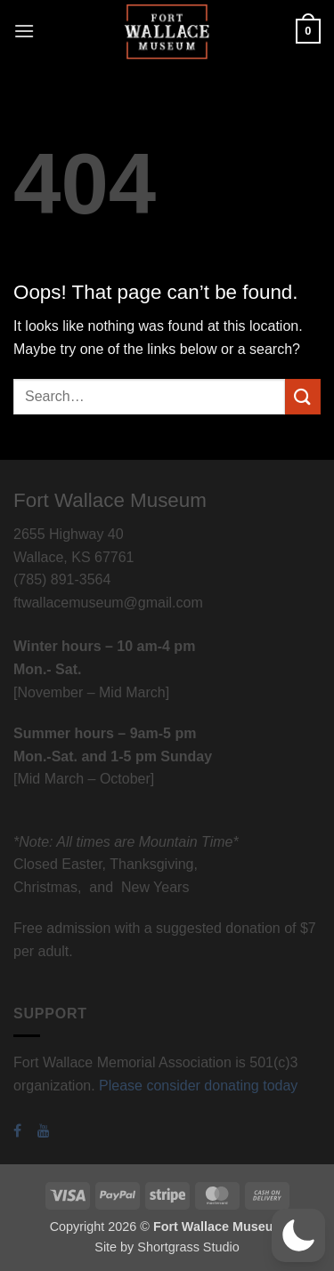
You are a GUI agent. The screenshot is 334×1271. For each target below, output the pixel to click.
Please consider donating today (198, 1085)
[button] (24, 30)
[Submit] (303, 396)
